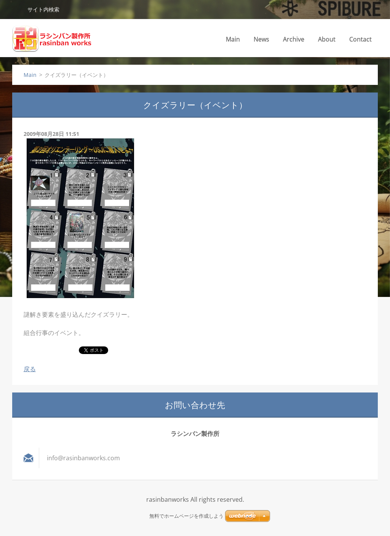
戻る (30, 369)
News (261, 39)
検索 (16, 9)
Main (233, 39)
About (327, 39)
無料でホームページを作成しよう (186, 516)
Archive (293, 39)
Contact (360, 39)
